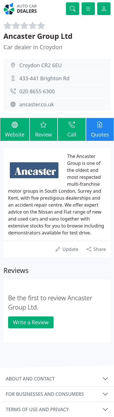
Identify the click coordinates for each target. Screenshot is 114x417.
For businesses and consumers (45, 394)
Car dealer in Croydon (32, 47)
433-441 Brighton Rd (44, 78)
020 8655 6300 (37, 91)
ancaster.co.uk (36, 104)
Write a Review (31, 322)
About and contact (30, 379)
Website (15, 129)
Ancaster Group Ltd (37, 36)
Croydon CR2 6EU (40, 65)
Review (43, 129)
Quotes (100, 129)
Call (71, 129)
